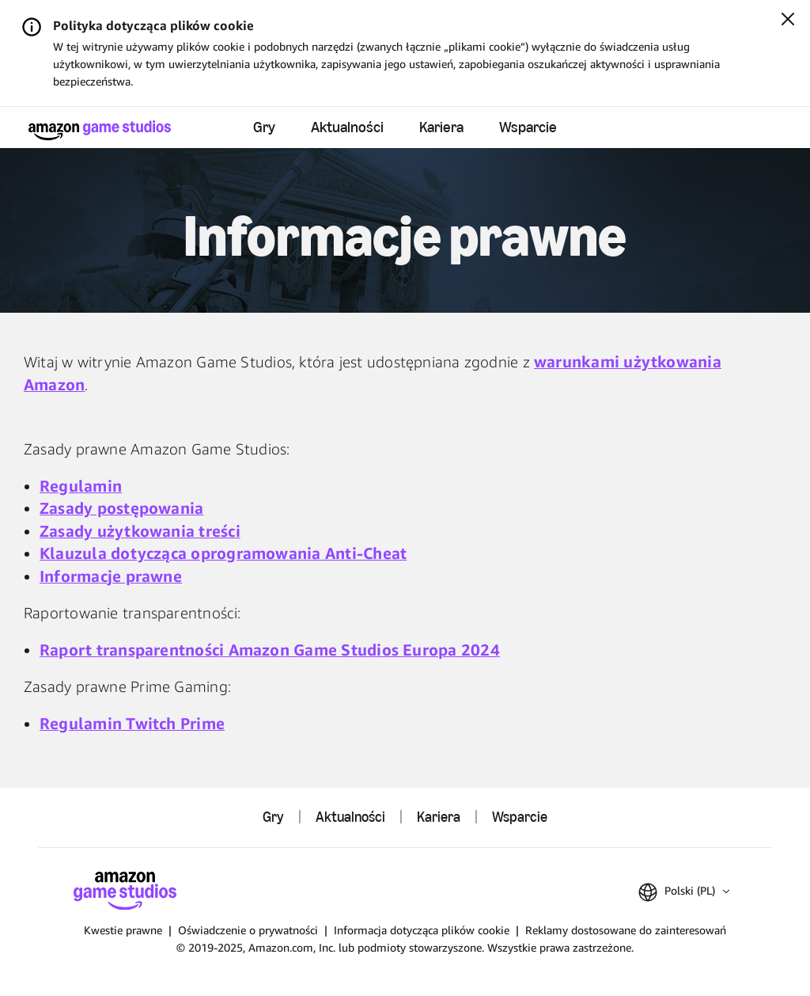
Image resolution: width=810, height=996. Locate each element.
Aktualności (347, 127)
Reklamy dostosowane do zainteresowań (625, 930)
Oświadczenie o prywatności (248, 930)
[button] (684, 892)
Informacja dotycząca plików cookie (421, 930)
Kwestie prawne (123, 930)
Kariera (441, 127)
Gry (264, 127)
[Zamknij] (788, 21)
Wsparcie (528, 127)
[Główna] (99, 130)
